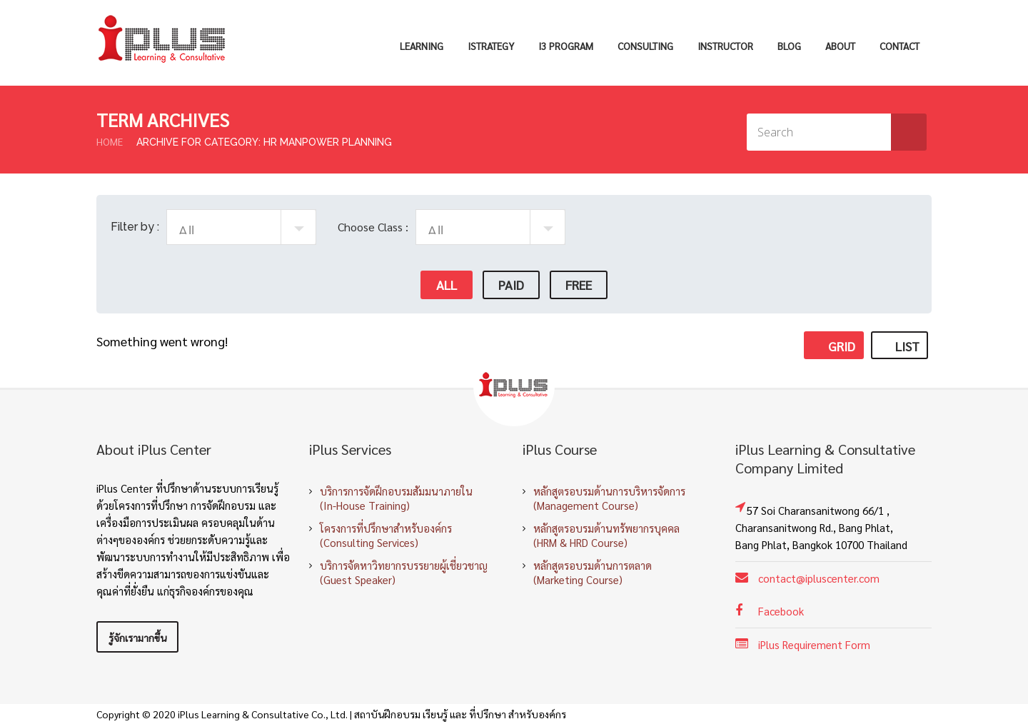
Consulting (645, 45)
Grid (833, 346)
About (840, 45)
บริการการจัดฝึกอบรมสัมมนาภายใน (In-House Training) (396, 498)
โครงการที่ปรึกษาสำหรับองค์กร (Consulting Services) (386, 535)
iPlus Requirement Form (814, 644)
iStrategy (491, 45)
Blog (789, 45)
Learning (421, 45)
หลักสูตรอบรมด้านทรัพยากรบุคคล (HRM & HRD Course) (606, 535)
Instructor (725, 45)
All (446, 284)
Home (109, 141)
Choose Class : (373, 226)
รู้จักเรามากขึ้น (137, 637)
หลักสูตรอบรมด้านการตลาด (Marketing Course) (592, 572)
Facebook (781, 611)
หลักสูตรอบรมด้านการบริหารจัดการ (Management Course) (609, 498)
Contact (899, 45)
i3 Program (565, 45)
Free (578, 284)
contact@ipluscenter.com (819, 578)
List (899, 346)
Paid (511, 284)
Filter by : (135, 226)
